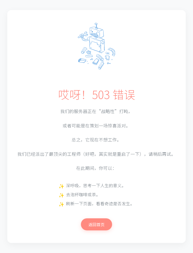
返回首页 (96, 224)
